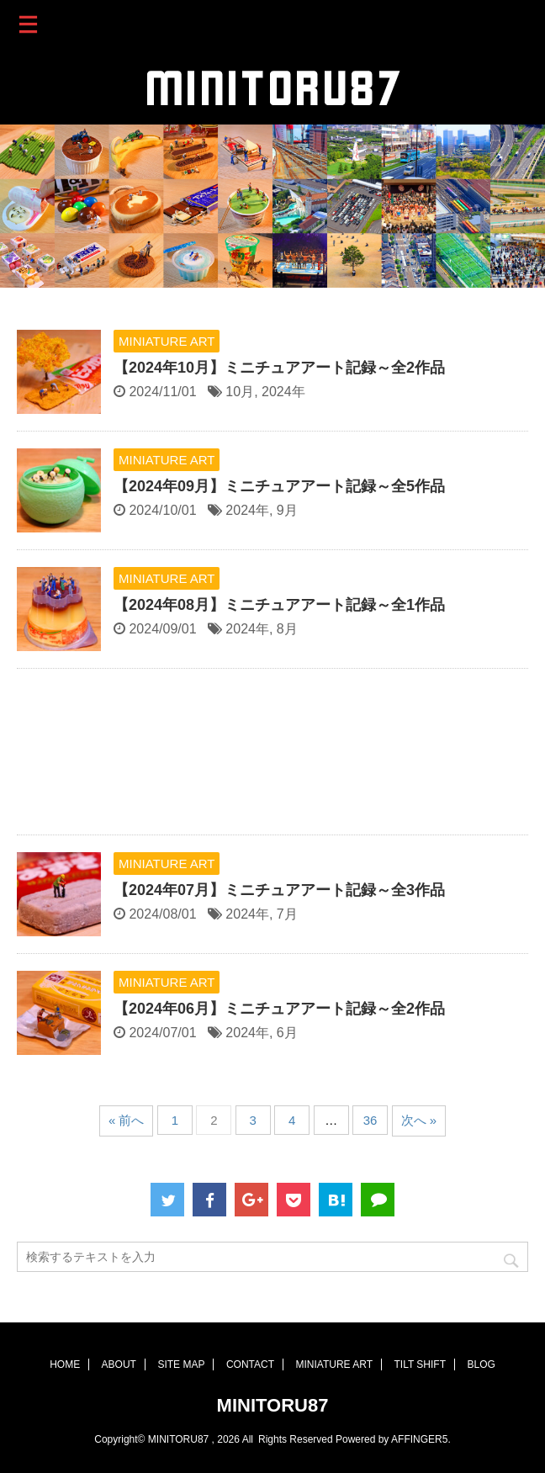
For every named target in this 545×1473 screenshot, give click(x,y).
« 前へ (126, 1120)
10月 (239, 391)
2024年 (283, 391)
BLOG (481, 1364)
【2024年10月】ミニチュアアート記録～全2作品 (279, 367)
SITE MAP (180, 1364)
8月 (287, 629)
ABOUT (119, 1364)
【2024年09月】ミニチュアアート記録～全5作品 (279, 486)
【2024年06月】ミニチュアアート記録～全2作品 (279, 1008)
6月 (287, 1032)
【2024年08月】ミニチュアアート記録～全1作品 (279, 604)
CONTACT (250, 1364)
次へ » (419, 1120)
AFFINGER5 (419, 1439)
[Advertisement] (272, 756)
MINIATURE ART (334, 1364)
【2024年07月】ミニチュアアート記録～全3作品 (279, 890)
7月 (287, 914)
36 (370, 1120)
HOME (65, 1364)
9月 (287, 510)
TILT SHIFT (420, 1364)
